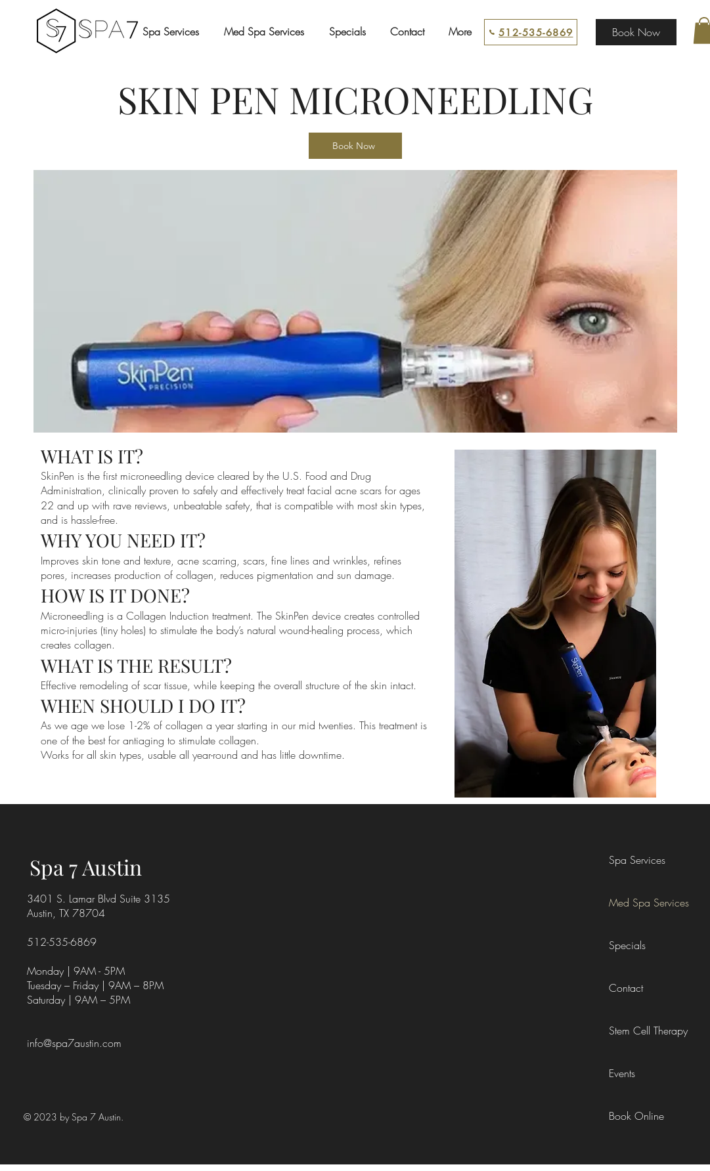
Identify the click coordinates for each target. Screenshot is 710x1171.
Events (622, 1073)
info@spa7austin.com (74, 1043)
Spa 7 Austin (86, 867)
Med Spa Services (638, 902)
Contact (626, 988)
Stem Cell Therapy (638, 1030)
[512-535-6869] (530, 32)
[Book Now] (636, 32)
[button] (170, 31)
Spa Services (637, 860)
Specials (627, 945)
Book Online (636, 1116)
